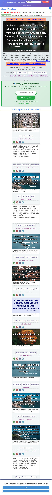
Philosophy (42, 76)
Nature (23, 295)
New (31, 15)
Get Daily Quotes (26, 103)
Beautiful (30, 361)
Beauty (17, 263)
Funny (25, 12)
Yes (26, 487)
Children (31, 144)
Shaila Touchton (43, 63)
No (26, 491)
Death (22, 263)
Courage (19, 231)
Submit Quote (7, 15)
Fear (33, 231)
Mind (42, 80)
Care (28, 425)
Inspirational (22, 76)
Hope (19, 170)
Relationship (35, 390)
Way (27, 144)
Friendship (39, 15)
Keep (33, 173)
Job (32, 425)
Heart (37, 80)
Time (37, 295)
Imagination (25, 170)
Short (32, 202)
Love (36, 12)
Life (30, 76)
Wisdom (42, 12)
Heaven (21, 80)
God (14, 76)
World (26, 234)
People (21, 234)
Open (32, 266)
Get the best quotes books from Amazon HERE (26, 20)
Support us (5, 12)
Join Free (45, 1)
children (29, 142)
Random (16, 15)
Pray (32, 80)
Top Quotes (24, 15)
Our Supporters (15, 12)
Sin (46, 80)
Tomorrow (25, 298)
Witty (30, 12)
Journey (27, 80)
